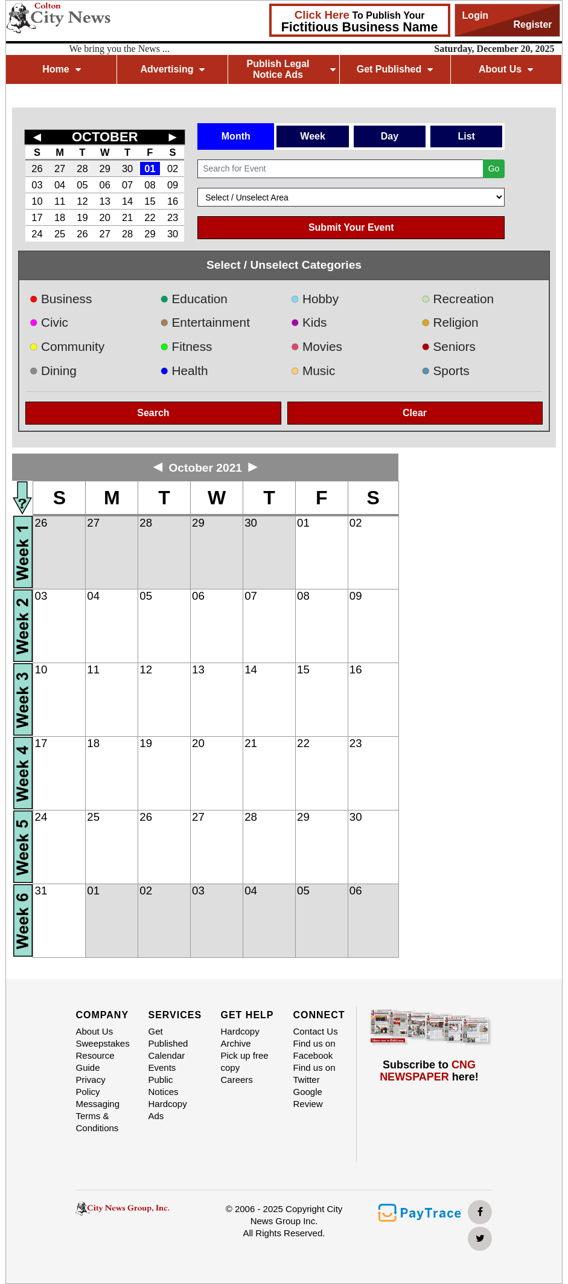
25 (59, 233)
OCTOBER (105, 136)
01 (149, 168)
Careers (236, 1079)
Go (494, 168)
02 (172, 168)
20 (105, 217)
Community (66, 346)
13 (105, 201)
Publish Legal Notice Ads (290, 69)
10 (36, 201)
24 (36, 233)
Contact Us (315, 1031)
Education (194, 299)
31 (41, 890)
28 (82, 168)
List (466, 136)
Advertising (172, 69)
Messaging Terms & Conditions (97, 1116)
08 (149, 184)
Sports (445, 370)
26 (36, 168)
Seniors (448, 346)
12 (82, 201)
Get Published (395, 69)
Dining (52, 370)
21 (127, 217)
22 (149, 217)
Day (389, 136)
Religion (450, 322)
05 (82, 184)
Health (184, 370)
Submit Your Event (351, 227)
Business (60, 299)
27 (59, 168)
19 (82, 217)
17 (36, 217)
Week (312, 136)
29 (105, 168)
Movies (316, 346)
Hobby (314, 299)
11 (59, 201)
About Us (506, 69)
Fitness (186, 346)
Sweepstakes (102, 1043)
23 (172, 217)
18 (59, 217)
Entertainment (205, 322)
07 (127, 184)
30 (127, 168)
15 (149, 201)
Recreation (457, 299)
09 (172, 184)
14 (127, 201)
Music (312, 370)
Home (61, 69)
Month (236, 136)
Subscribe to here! (429, 1071)
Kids (308, 322)
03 (36, 184)
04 (59, 184)
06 (105, 184)
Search (153, 413)
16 (172, 201)
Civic (48, 322)
